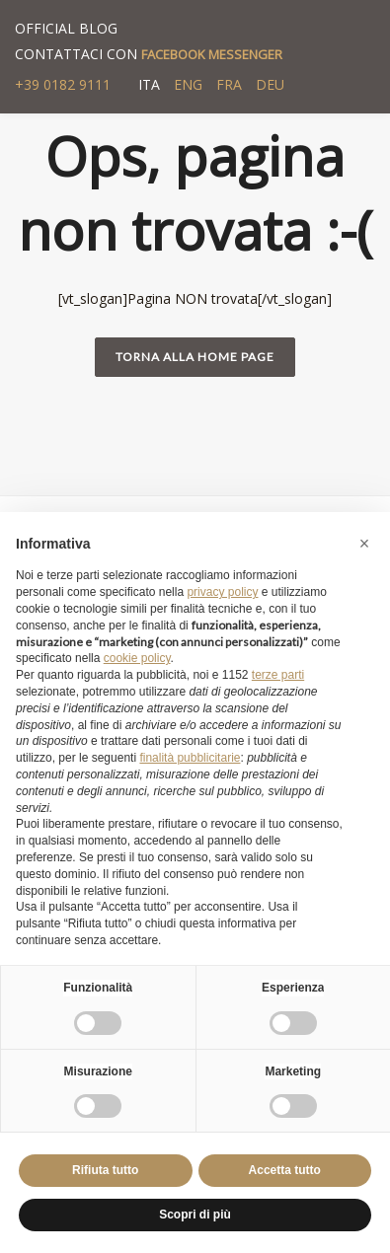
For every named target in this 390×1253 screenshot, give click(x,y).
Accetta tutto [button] (285, 1170)
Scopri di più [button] (195, 1214)
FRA (229, 84)
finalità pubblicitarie (189, 758)
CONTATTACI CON (148, 53)
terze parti (278, 675)
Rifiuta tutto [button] (105, 1170)
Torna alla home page (195, 356)
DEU (270, 84)
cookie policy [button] (137, 658)
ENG (188, 84)
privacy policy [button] (222, 592)
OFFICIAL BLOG (66, 28)
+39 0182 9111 (63, 84)
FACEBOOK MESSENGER (211, 54)
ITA (149, 84)
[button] (364, 543)
